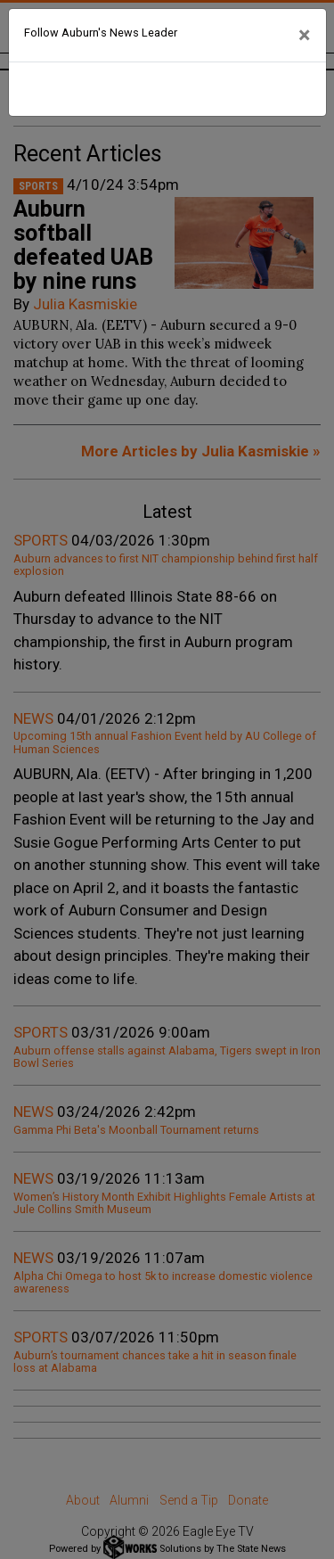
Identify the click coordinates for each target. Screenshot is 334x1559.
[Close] (304, 35)
